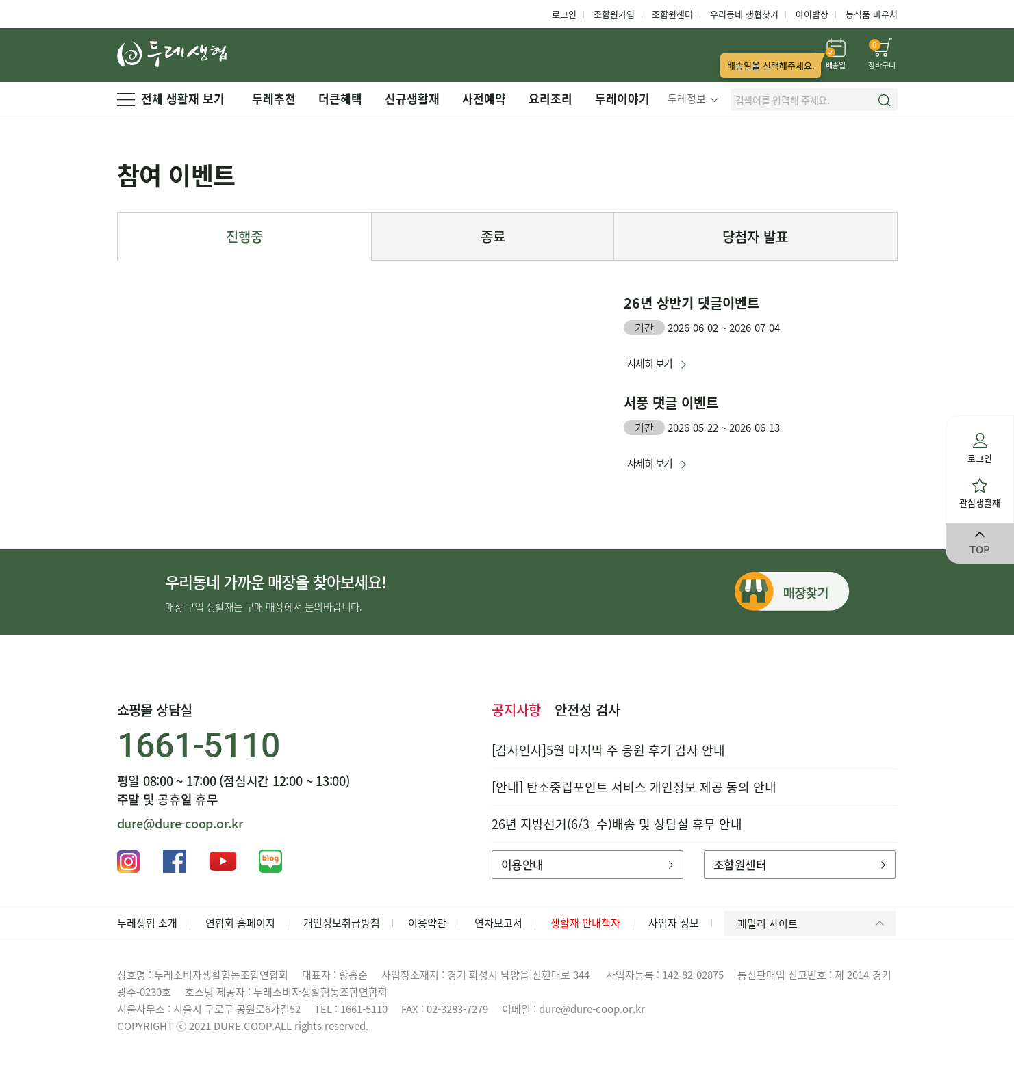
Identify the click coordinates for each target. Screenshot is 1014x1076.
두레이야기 (622, 98)
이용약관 (427, 922)
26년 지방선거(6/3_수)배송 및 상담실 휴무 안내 (617, 824)
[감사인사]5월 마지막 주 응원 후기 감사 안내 (608, 750)
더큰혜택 (340, 98)
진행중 (244, 236)
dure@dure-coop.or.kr (180, 823)
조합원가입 (614, 14)
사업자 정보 (673, 922)
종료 (493, 236)
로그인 (564, 14)
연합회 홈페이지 (240, 922)
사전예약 (484, 98)
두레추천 (274, 98)
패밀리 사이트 (813, 923)
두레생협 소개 (147, 922)
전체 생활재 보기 (171, 98)
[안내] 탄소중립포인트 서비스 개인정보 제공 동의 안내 (634, 787)
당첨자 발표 (755, 236)
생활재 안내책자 (585, 922)
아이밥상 (812, 14)
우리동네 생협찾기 (744, 14)
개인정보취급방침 (341, 922)
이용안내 (587, 864)
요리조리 (550, 98)
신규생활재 (412, 98)
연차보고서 (498, 922)
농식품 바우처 (872, 14)
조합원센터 (672, 14)
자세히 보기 (650, 363)
